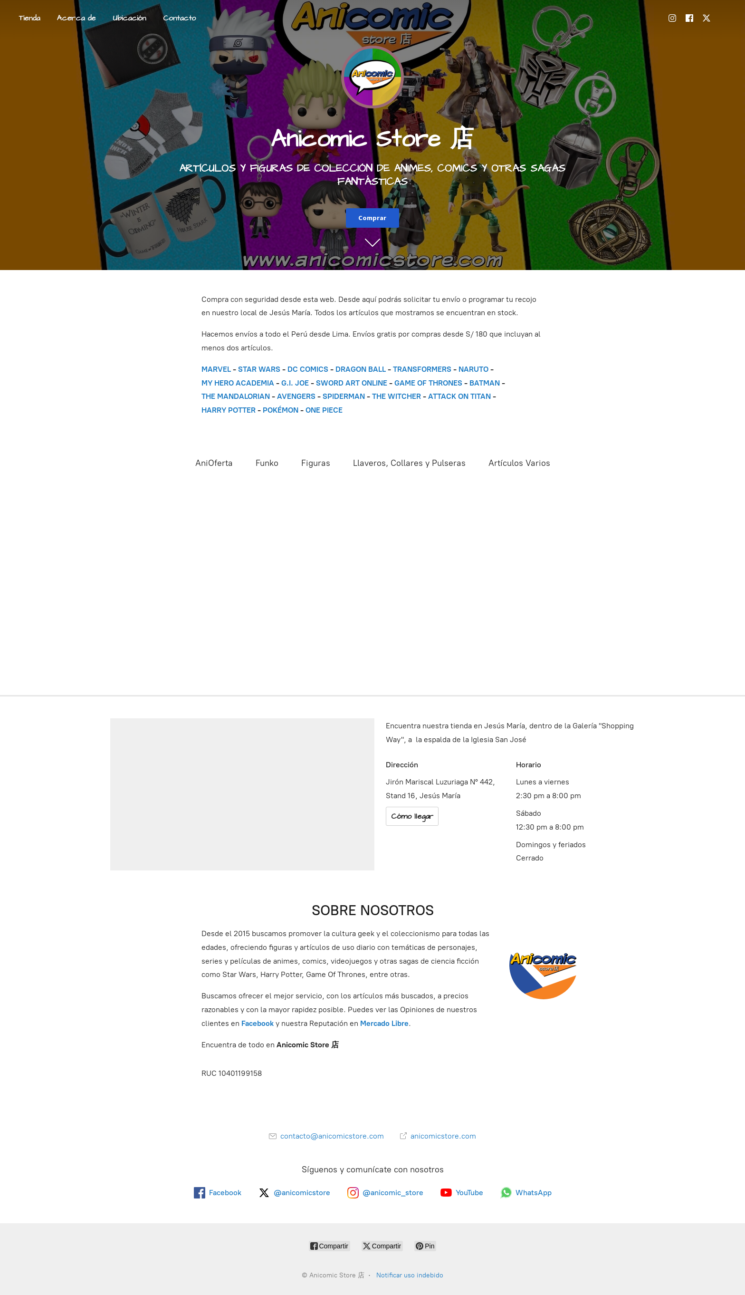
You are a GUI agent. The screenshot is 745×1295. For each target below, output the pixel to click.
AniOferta (214, 463)
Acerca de (76, 18)
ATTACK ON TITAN (459, 396)
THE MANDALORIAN (235, 396)
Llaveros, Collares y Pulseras (409, 463)
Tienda (29, 18)
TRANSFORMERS (423, 369)
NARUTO (473, 369)
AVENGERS (296, 396)
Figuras (315, 463)
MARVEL (216, 369)
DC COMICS (307, 369)
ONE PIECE (324, 410)
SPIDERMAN (344, 396)
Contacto (179, 18)
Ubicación (129, 18)
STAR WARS (259, 369)
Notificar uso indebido (409, 1275)
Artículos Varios (519, 463)
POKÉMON (280, 410)
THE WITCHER (396, 396)
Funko (267, 463)
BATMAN (484, 382)
